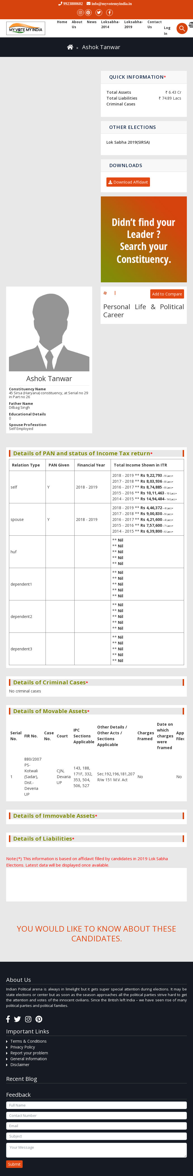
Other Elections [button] (132, 127)
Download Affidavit (128, 182)
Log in (167, 30)
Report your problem (29, 1052)
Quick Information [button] (137, 77)
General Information (28, 1058)
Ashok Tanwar (101, 47)
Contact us (154, 24)
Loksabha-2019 (133, 24)
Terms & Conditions (28, 1041)
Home (62, 22)
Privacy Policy (22, 1047)
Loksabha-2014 (110, 24)
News (92, 22)
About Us (77, 24)
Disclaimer (19, 1064)
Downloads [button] (125, 165)
